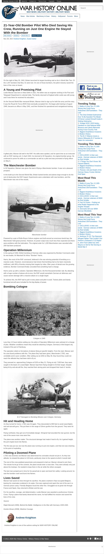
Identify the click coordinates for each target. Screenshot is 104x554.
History (53, 16)
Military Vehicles (36, 35)
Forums (70, 16)
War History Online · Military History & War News (31, 539)
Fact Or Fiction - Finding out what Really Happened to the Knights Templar (89, 205)
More (76, 16)
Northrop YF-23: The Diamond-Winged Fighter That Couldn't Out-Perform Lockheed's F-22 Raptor (90, 238)
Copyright (51, 1)
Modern (16, 35)
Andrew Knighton (26, 517)
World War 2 (25, 35)
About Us (24, 1)
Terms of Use (42, 1)
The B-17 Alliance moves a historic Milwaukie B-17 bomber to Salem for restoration (90, 138)
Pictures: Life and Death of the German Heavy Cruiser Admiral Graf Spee (90, 172)
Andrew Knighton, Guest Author (25, 39)
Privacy (59, 1)
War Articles (30, 16)
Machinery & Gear (43, 16)
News (23, 16)
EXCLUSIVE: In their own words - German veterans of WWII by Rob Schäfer (90, 157)
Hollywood (61, 16)
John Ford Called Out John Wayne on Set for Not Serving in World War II (89, 245)
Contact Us (32, 1)
